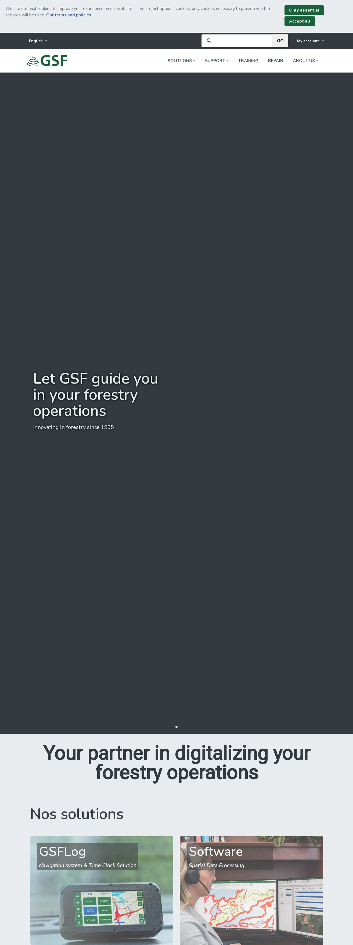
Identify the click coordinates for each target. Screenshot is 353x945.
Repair (275, 61)
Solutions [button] (180, 61)
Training (248, 61)
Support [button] (215, 61)
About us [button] (304, 61)
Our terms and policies (68, 15)
